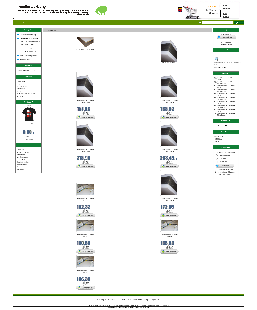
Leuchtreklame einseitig (28, 35)
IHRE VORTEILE (23, 86)
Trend (220, 169)
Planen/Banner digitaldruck (29, 56)
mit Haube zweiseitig (28, 44)
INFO (18, 91)
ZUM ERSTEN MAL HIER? (26, 94)
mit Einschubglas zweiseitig (30, 41)
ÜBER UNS (21, 81)
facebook (20, 96)
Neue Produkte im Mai (51, 70)
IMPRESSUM (21, 89)
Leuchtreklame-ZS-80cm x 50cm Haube (169, 150)
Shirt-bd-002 (29, 124)
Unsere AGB (21, 159)
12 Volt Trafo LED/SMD (28, 52)
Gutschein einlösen (23, 162)
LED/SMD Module (26, 48)
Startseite (23, 23)
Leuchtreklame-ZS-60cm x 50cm (169, 235)
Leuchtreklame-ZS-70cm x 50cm (85, 235)
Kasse (225, 14)
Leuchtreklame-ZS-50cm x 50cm (85, 199)
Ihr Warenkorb (212, 6)
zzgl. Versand (29, 139)
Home (225, 5)
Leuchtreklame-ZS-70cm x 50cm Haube (169, 101)
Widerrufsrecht (22, 164)
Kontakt (226, 17)
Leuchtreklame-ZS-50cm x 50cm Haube (85, 101)
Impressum (20, 169)
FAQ (18, 84)
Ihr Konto (226, 8)
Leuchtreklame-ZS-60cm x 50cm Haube (169, 199)
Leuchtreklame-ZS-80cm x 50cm (85, 271)
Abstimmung (227, 169)
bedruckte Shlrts (25, 59)
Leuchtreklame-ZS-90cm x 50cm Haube (85, 150)
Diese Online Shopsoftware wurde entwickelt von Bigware (128, 307)
